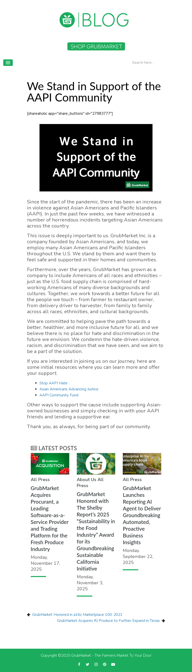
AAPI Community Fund (59, 395)
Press (44, 480)
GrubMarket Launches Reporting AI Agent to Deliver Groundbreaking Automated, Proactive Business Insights (142, 515)
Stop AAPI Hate (54, 383)
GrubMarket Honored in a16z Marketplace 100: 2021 (77, 614)
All (34, 480)
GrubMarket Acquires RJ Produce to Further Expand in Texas (108, 620)
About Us (86, 480)
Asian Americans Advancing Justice (69, 389)
